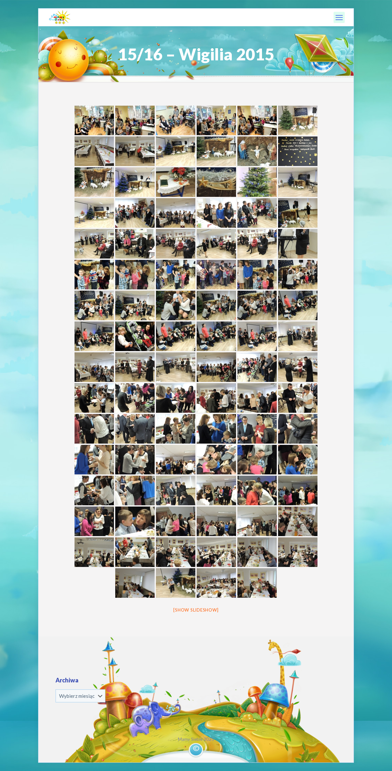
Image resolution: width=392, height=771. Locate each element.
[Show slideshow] (195, 610)
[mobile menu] (339, 17)
